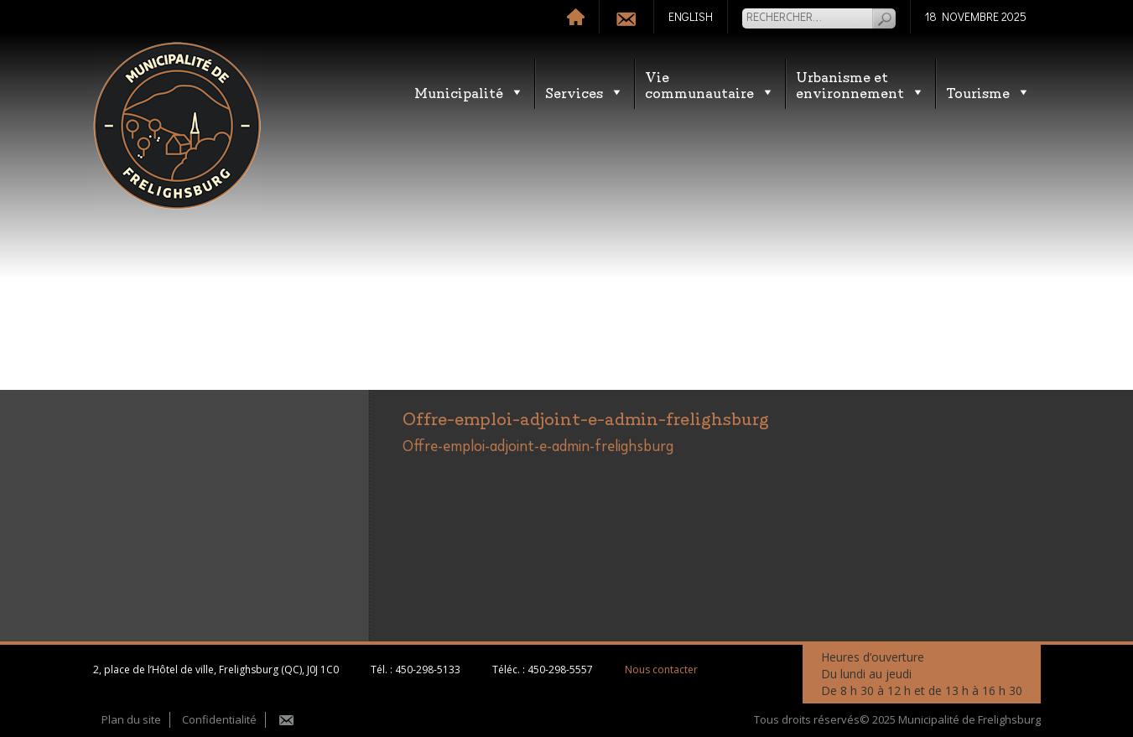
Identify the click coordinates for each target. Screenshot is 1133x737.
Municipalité (469, 91)
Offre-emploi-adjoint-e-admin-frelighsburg (538, 446)
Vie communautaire (710, 83)
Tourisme (988, 91)
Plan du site (131, 719)
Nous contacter (661, 669)
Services (584, 91)
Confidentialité (219, 719)
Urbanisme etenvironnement (860, 83)
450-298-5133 (427, 669)
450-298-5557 (560, 669)
